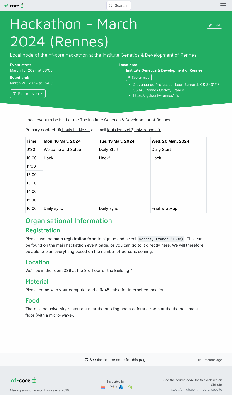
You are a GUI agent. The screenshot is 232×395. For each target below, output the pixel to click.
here (165, 245)
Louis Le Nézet (74, 129)
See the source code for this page (116, 359)
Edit (214, 25)
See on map (139, 77)
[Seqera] (103, 386)
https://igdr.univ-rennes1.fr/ (156, 95)
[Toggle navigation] (223, 5)
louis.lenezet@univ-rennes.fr (134, 129)
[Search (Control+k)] (118, 5)
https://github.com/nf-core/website (196, 389)
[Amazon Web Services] (112, 386)
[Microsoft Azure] (121, 386)
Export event (26, 93)
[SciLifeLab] (130, 386)
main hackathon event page (82, 245)
